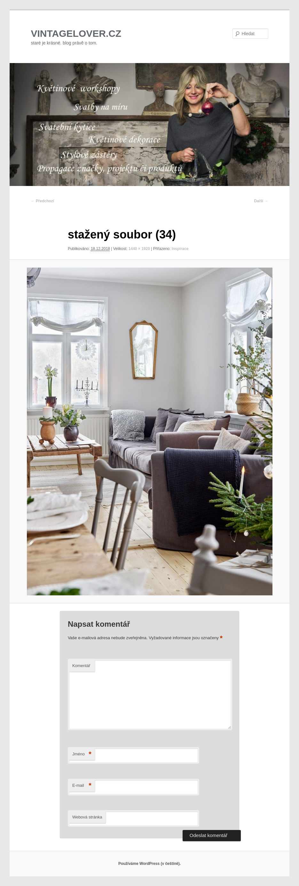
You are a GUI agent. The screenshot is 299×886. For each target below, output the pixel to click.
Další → (261, 201)
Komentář (81, 665)
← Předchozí (42, 201)
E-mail (81, 785)
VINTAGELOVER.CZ (76, 33)
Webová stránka (87, 817)
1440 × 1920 (139, 248)
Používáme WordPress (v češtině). (149, 863)
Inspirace (180, 248)
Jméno (81, 754)
